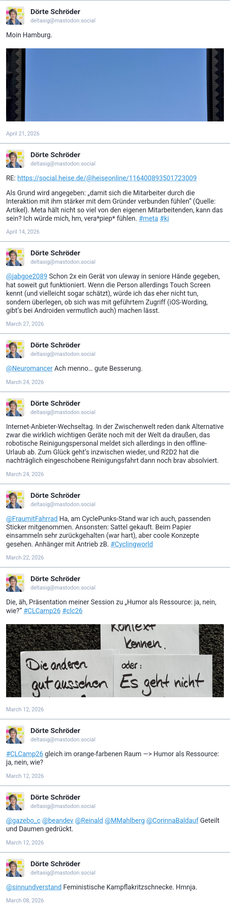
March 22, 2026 (25, 558)
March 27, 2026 (25, 324)
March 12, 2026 (25, 709)
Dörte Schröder (55, 11)
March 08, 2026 (25, 900)
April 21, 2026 (23, 134)
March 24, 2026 (25, 382)
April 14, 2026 (23, 232)
